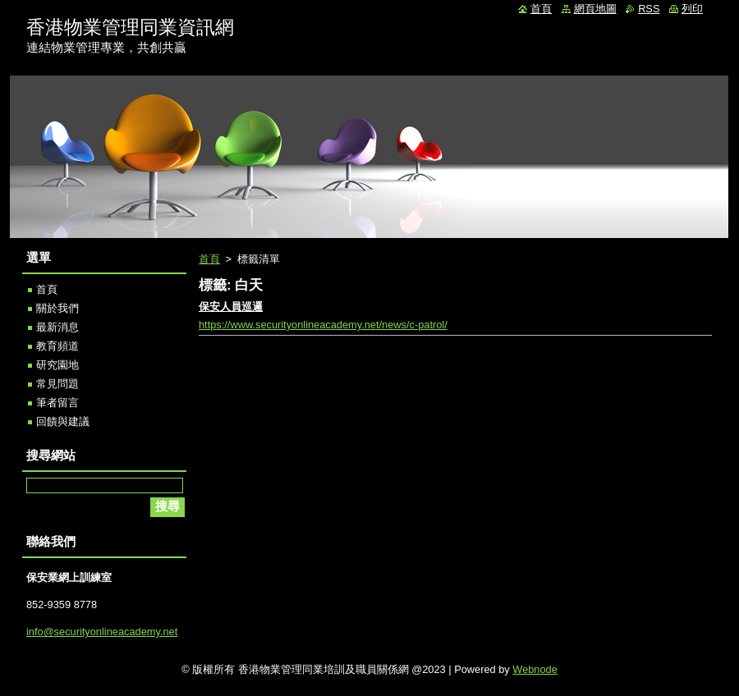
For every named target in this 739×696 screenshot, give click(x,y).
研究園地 (57, 365)
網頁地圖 (595, 8)
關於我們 (57, 308)
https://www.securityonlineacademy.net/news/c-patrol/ (323, 324)
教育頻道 (57, 346)
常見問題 (57, 384)
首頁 (209, 259)
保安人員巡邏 (231, 306)
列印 (692, 8)
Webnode (535, 669)
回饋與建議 (63, 421)
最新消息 (57, 327)
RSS (648, 8)
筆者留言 (57, 402)
